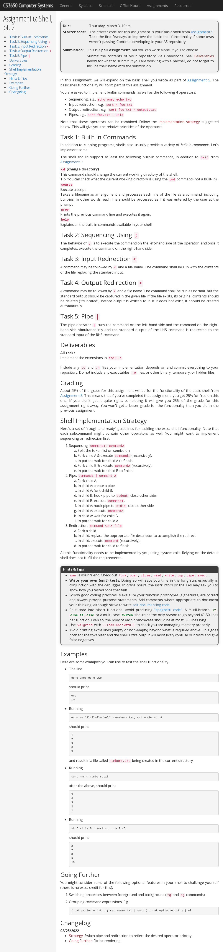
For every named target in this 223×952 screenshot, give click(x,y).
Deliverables (18, 60)
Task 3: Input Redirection (29, 46)
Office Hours (130, 5)
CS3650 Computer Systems (28, 5)
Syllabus (85, 5)
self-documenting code (151, 604)
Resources (182, 5)
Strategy (76, 935)
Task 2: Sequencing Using (30, 41)
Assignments (157, 5)
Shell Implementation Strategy (22, 71)
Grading (15, 65)
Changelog (17, 91)
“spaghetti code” (168, 609)
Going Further (19, 87)
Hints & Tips (18, 78)
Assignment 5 (202, 32)
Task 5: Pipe (20, 55)
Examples (16, 83)
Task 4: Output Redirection (30, 50)
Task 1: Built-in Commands (28, 37)
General (66, 5)
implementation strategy (179, 121)
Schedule (106, 5)
